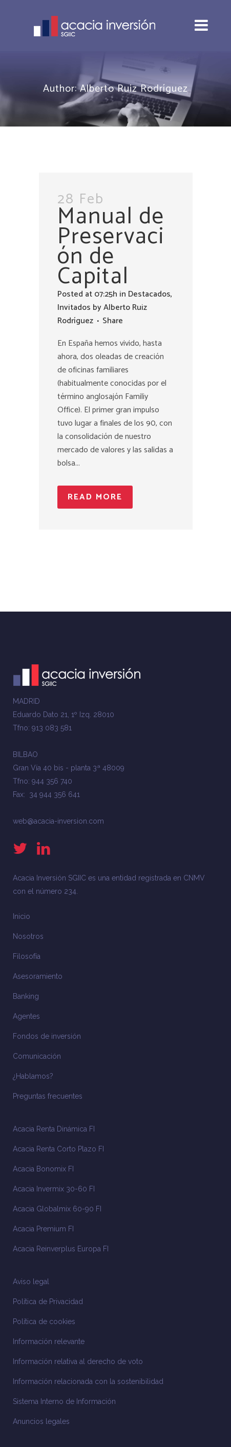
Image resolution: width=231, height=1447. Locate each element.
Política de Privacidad (48, 1301)
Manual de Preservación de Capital (110, 247)
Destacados (149, 294)
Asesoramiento (37, 976)
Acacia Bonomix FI (43, 1169)
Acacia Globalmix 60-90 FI (57, 1209)
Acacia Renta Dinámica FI (54, 1129)
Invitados (74, 307)
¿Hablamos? (33, 1076)
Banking (26, 996)
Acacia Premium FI (43, 1229)
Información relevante (49, 1341)
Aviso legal (31, 1281)
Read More (95, 497)
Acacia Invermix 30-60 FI (54, 1189)
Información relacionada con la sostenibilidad (88, 1381)
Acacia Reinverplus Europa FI (61, 1249)
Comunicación (37, 1056)
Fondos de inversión (47, 1036)
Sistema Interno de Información (64, 1401)
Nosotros (28, 936)
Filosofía (26, 956)
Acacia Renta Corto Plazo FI (58, 1149)
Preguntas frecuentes (47, 1096)
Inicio (21, 916)
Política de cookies (44, 1321)
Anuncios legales (41, 1421)
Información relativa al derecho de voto (78, 1361)
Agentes (26, 1016)
